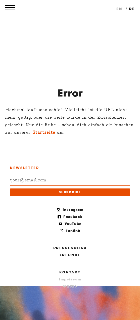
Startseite (43, 132)
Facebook (70, 217)
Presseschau (70, 248)
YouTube (70, 224)
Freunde (70, 255)
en (120, 9)
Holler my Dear (70, 40)
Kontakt (70, 272)
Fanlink (70, 231)
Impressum (70, 279)
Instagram (70, 210)
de (132, 9)
